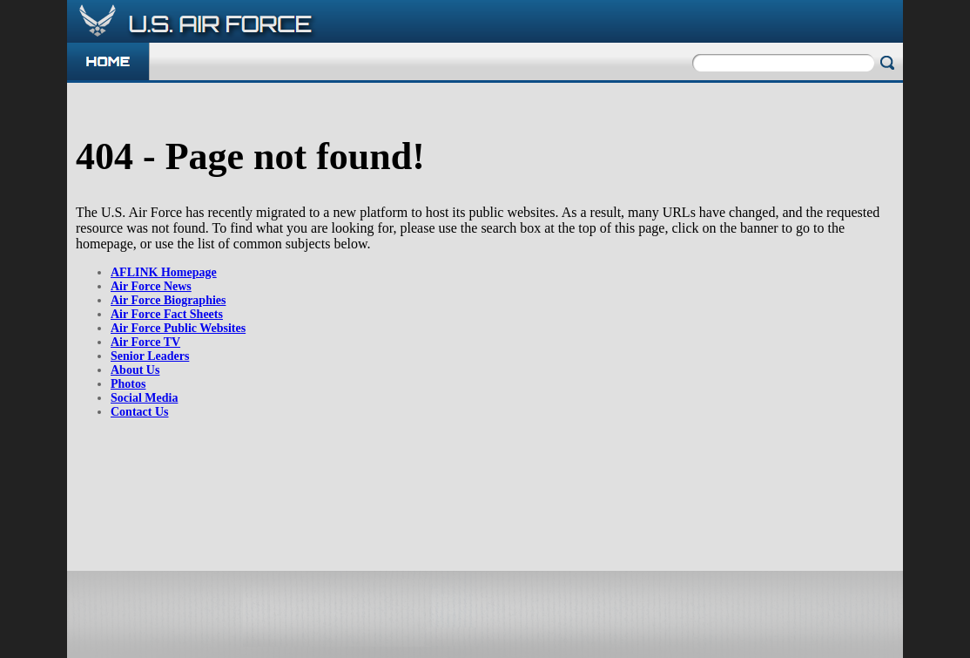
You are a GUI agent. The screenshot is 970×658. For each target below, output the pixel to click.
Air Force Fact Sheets (167, 314)
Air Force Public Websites (178, 328)
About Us (135, 369)
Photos (128, 383)
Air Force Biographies (168, 300)
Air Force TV (145, 342)
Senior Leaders (150, 356)
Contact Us (140, 411)
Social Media (144, 397)
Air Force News (151, 286)
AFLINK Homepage (164, 272)
